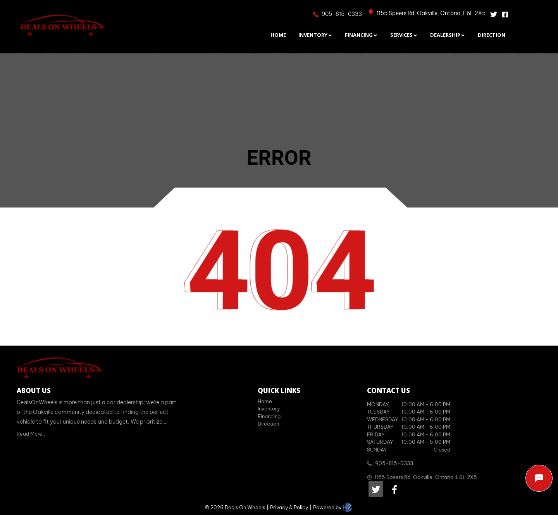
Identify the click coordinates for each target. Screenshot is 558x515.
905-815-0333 (394, 463)
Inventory (269, 408)
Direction (268, 424)
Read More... (32, 434)
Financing (269, 416)
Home (265, 401)
